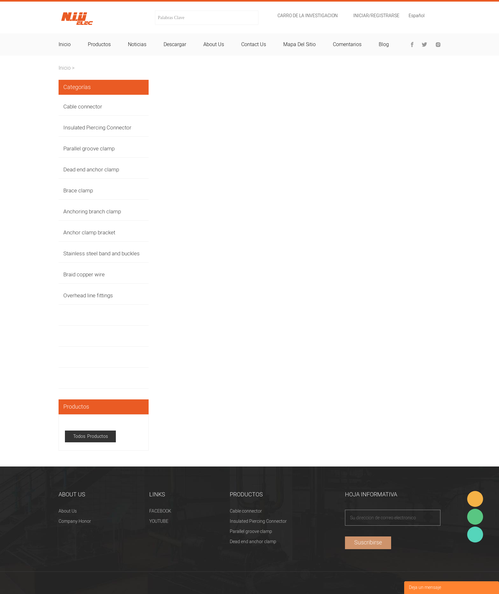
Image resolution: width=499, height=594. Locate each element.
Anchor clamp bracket (89, 233)
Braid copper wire (84, 275)
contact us (253, 44)
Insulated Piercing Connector (97, 128)
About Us (68, 511)
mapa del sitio (299, 44)
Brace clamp (78, 191)
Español (417, 16)
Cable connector (82, 107)
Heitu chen (475, 534)
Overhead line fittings (88, 296)
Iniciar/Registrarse (376, 16)
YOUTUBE (158, 521)
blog (384, 44)
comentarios (347, 44)
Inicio (65, 68)
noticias (137, 44)
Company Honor (75, 521)
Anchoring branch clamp (92, 212)
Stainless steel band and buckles (101, 254)
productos (99, 44)
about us (213, 44)
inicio (65, 44)
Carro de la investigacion (308, 16)
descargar (175, 44)
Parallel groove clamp (89, 149)
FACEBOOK (160, 511)
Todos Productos (90, 436)
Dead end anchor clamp (91, 170)
